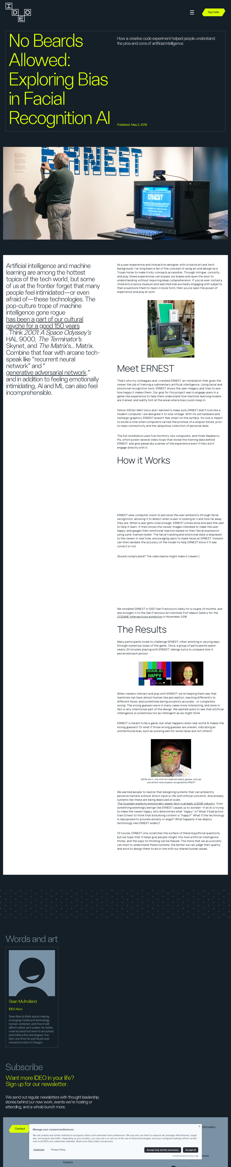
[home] (18, 12)
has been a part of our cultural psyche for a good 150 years (44, 322)
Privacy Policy (58, 1149)
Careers (68, 1162)
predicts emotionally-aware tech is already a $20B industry (166, 803)
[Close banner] (199, 1126)
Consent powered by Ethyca (185, 1156)
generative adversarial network (46, 372)
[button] (192, 12)
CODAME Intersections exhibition (140, 616)
